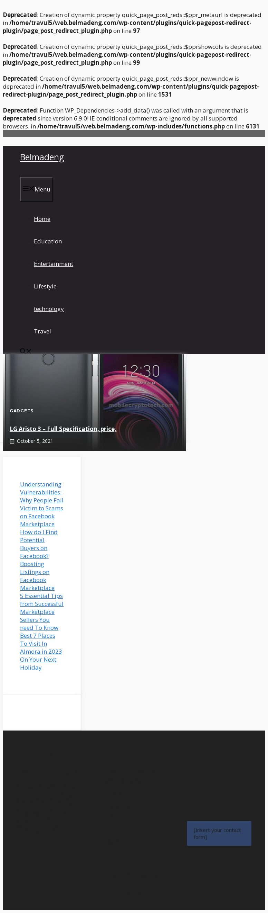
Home (42, 219)
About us (122, 893)
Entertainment (53, 264)
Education (48, 241)
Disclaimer (176, 893)
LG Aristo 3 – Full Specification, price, (63, 429)
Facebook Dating (122, 780)
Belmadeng (42, 157)
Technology (116, 829)
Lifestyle (45, 286)
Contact (148, 893)
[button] (26, 352)
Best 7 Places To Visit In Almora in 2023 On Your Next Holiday (41, 651)
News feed (92, 893)
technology (49, 309)
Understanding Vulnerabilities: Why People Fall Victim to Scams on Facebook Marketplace (42, 504)
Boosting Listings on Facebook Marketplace (37, 576)
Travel (42, 331)
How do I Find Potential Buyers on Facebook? (39, 544)
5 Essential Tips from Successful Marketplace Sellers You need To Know (42, 612)
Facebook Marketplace (128, 768)
